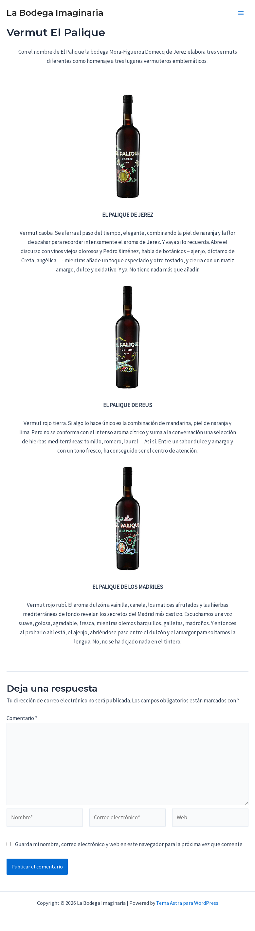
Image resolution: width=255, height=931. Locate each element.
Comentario (22, 718)
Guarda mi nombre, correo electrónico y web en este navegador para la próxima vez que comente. (129, 844)
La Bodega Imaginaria (55, 13)
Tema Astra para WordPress (187, 903)
